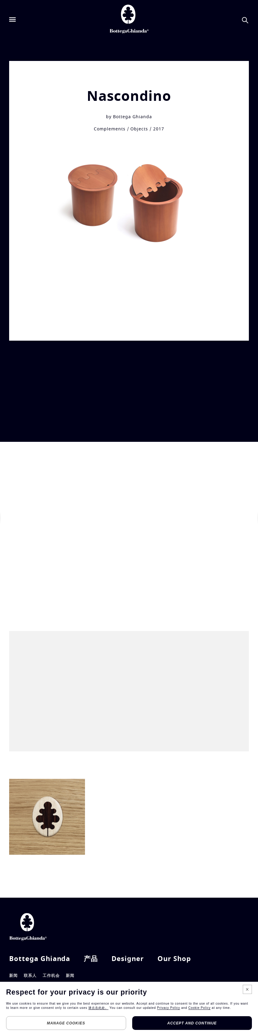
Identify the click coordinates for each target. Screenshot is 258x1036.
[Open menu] (12, 20)
